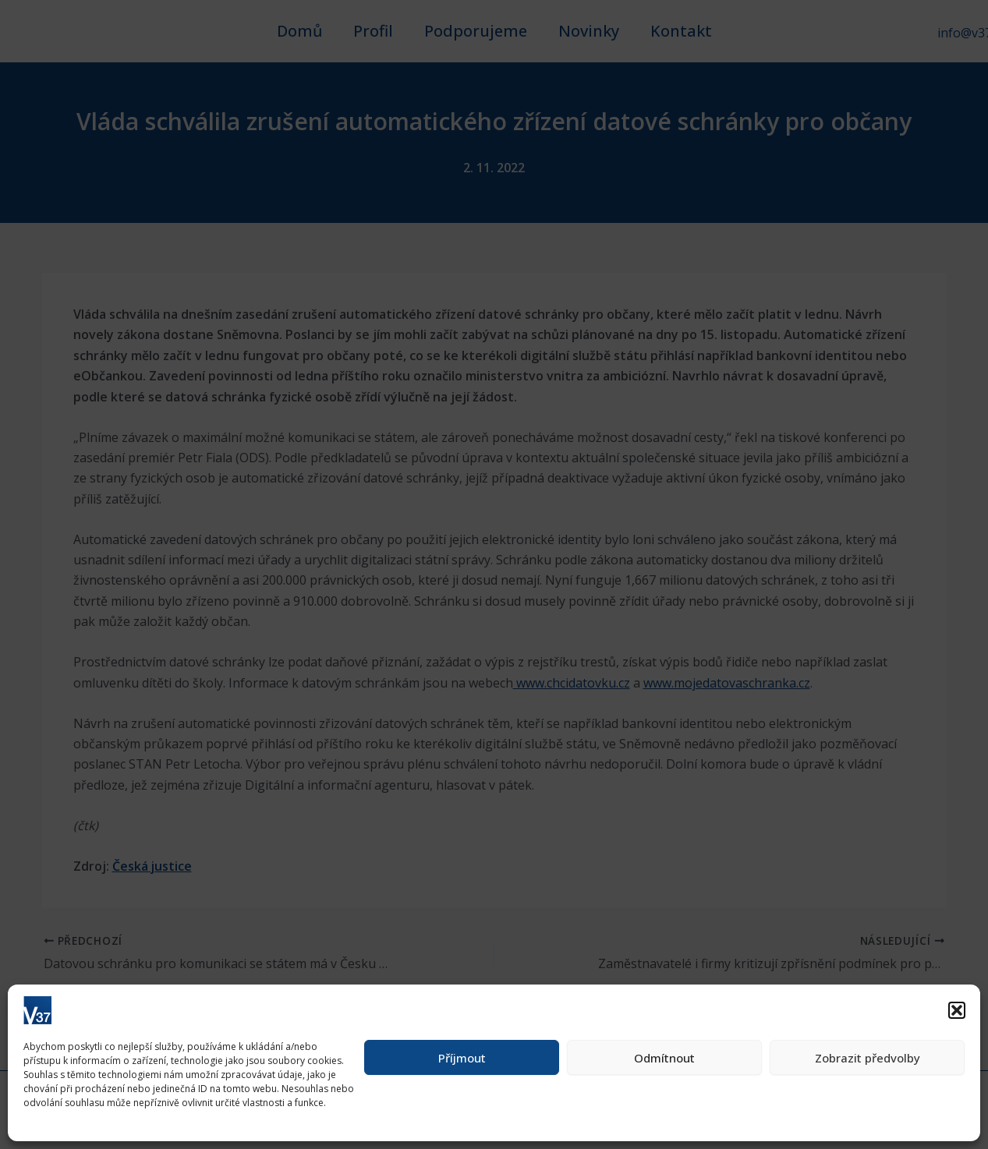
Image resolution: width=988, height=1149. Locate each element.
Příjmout (462, 1058)
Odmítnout (664, 1058)
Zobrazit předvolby (867, 1058)
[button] (957, 1010)
